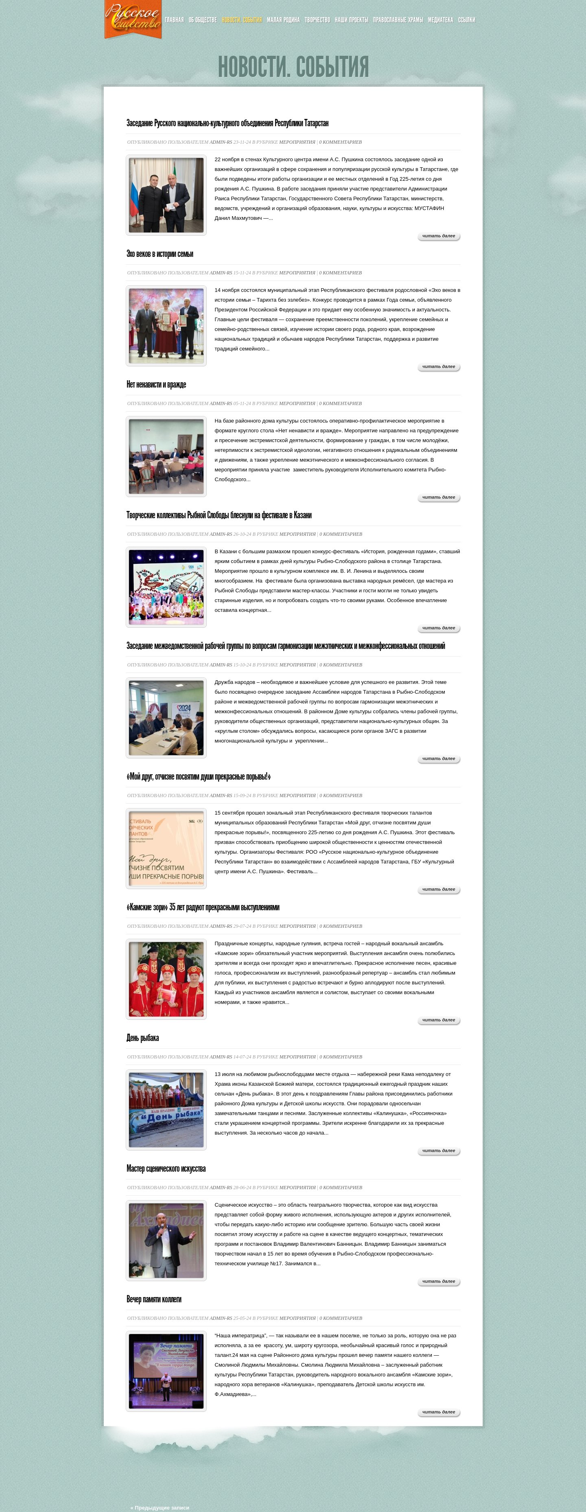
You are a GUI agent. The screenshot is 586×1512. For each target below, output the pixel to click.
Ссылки (466, 20)
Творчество (317, 20)
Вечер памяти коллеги (154, 1299)
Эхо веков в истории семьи (160, 253)
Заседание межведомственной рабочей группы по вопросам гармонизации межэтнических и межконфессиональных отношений (286, 645)
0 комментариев (340, 142)
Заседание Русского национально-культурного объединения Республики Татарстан (227, 123)
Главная (174, 20)
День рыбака (143, 1037)
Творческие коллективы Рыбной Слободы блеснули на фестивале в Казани (219, 515)
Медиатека (440, 20)
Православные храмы (398, 20)
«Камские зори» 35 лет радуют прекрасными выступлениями (203, 907)
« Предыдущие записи (160, 1508)
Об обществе (203, 20)
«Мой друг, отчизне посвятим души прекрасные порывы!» (199, 776)
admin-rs (221, 142)
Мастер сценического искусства (166, 1168)
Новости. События (242, 20)
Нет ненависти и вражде (156, 384)
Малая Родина (283, 20)
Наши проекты (351, 20)
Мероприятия (297, 142)
